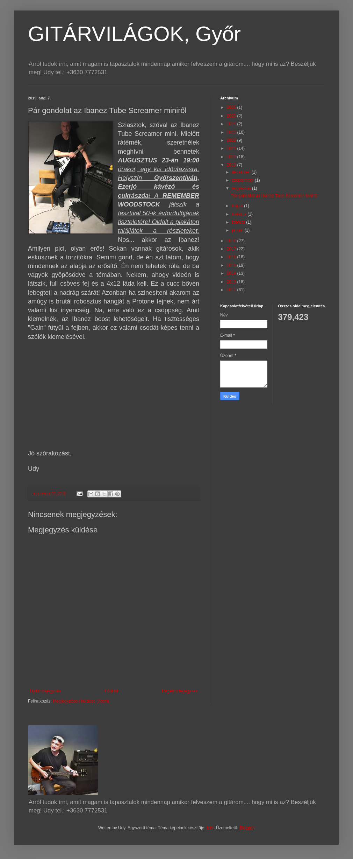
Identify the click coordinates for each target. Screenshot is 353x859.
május (238, 205)
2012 (232, 289)
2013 (232, 281)
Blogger (246, 827)
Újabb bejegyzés (45, 691)
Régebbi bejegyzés (179, 691)
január (238, 230)
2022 (232, 140)
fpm (210, 827)
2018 (232, 240)
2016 (232, 256)
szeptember (243, 180)
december (242, 172)
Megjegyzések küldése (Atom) (81, 701)
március (239, 214)
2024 (232, 123)
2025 (232, 115)
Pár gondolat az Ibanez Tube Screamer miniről (274, 195)
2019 (232, 164)
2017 (232, 248)
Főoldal (111, 691)
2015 (232, 265)
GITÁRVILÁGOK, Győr (134, 34)
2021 (232, 148)
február (239, 222)
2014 (232, 273)
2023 (232, 132)
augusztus (242, 188)
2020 (232, 156)
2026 (232, 107)
